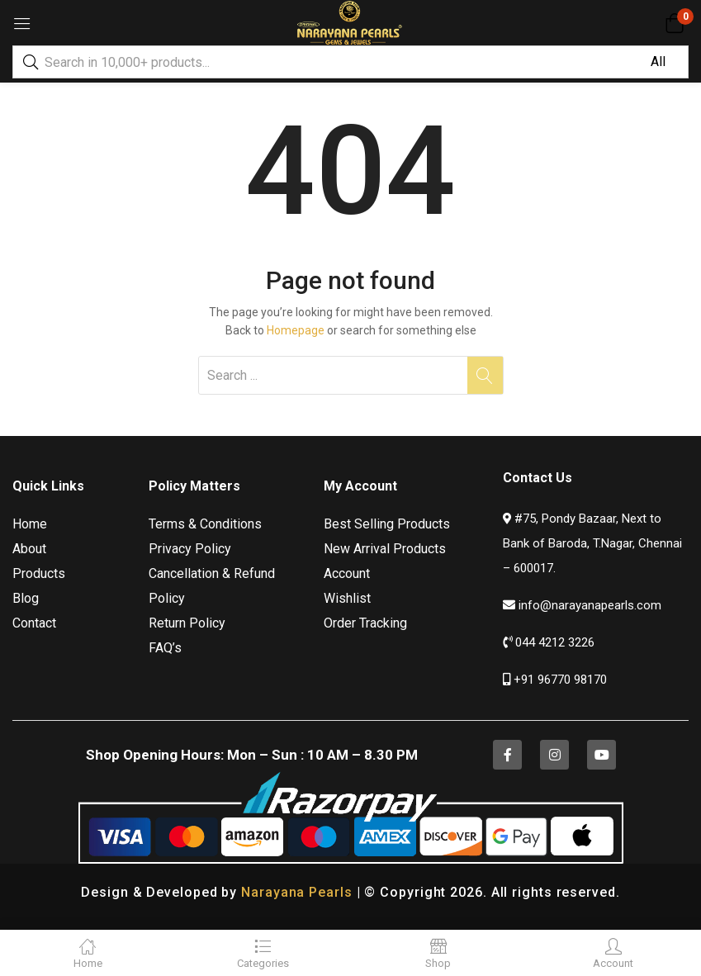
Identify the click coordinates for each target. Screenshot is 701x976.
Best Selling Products (387, 524)
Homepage (295, 330)
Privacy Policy (190, 549)
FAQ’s (165, 648)
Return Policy (187, 623)
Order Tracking (365, 623)
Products (38, 573)
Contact (34, 623)
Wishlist (347, 598)
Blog (25, 598)
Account (347, 573)
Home (29, 524)
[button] (674, 23)
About (29, 549)
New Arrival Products (385, 549)
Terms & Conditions (205, 524)
